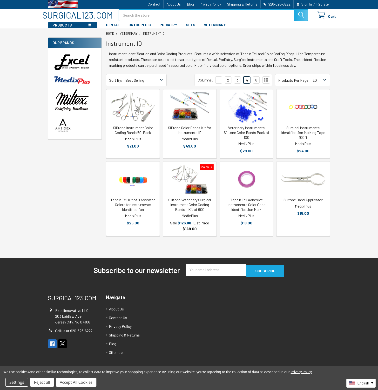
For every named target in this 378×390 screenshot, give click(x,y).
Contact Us (118, 320)
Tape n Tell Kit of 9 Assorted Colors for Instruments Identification (132, 209)
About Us (174, 4)
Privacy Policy (210, 4)
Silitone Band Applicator (303, 204)
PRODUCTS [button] (62, 29)
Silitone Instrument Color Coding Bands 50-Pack (133, 134)
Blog (190, 4)
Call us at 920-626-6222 (74, 333)
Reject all (42, 382)
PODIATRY (168, 29)
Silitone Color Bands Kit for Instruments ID (189, 134)
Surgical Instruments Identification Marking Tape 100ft (303, 137)
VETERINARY (215, 29)
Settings (16, 382)
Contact (154, 4)
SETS (190, 29)
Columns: (205, 84)
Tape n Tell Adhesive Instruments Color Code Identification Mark (246, 209)
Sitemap (116, 355)
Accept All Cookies (76, 382)
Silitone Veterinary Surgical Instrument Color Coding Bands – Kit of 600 (189, 209)
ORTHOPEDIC (139, 29)
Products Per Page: (294, 84)
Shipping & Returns (242, 4)
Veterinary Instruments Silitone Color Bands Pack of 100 (246, 137)
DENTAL (113, 29)
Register (323, 4)
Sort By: (115, 84)
